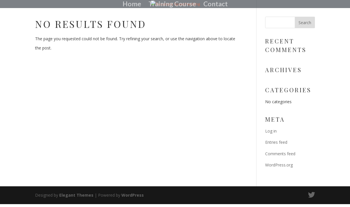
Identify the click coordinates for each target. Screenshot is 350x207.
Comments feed (280, 153)
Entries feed (276, 142)
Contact (215, 4)
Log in (271, 131)
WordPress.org (279, 165)
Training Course (172, 4)
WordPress (132, 195)
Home (132, 4)
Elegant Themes (76, 195)
